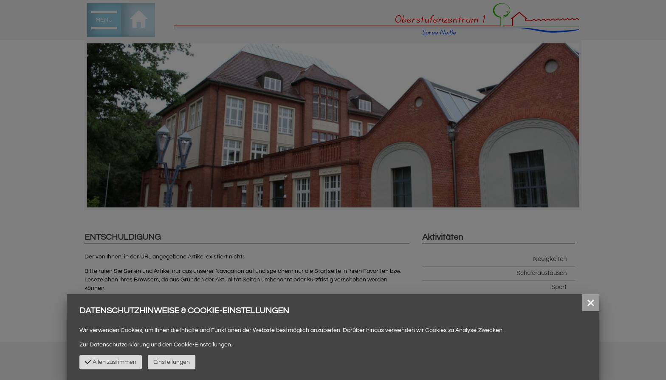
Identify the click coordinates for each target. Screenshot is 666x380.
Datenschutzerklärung (120, 345)
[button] (590, 302)
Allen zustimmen (110, 361)
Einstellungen (171, 362)
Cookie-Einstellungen (202, 345)
